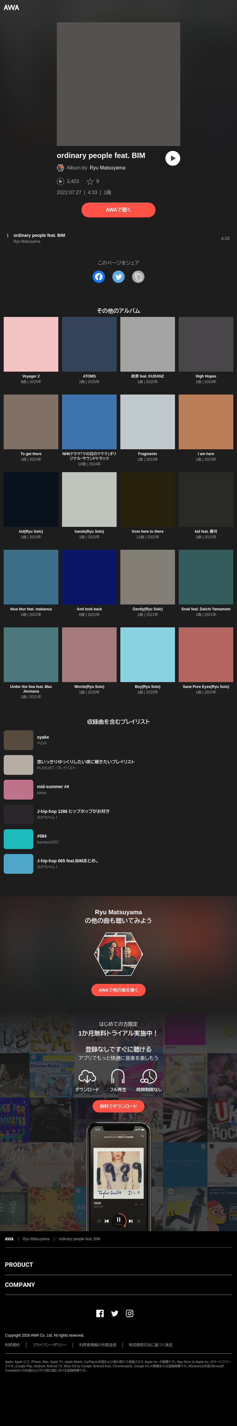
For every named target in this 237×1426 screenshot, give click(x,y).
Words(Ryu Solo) (89, 687)
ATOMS (89, 376)
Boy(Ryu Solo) (147, 687)
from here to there (148, 531)
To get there (31, 454)
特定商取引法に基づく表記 (151, 1345)
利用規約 (12, 1345)
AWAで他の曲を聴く (118, 990)
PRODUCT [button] (19, 1264)
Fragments (147, 454)
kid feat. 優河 (206, 531)
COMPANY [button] (20, 1284)
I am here (206, 454)
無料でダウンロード (118, 1106)
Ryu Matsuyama (108, 167)
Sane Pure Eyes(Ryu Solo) (206, 687)
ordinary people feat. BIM (79, 1239)
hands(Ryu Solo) (89, 531)
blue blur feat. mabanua (31, 609)
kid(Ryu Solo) (31, 531)
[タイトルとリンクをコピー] (138, 277)
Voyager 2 (31, 376)
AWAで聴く (118, 209)
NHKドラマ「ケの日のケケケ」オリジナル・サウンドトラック (89, 456)
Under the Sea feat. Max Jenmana (31, 689)
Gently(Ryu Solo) (148, 609)
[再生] (172, 158)
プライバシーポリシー (49, 1345)
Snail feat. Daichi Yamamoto (206, 609)
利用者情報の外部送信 (97, 1345)
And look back (89, 609)
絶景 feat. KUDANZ (147, 376)
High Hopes (206, 376)
